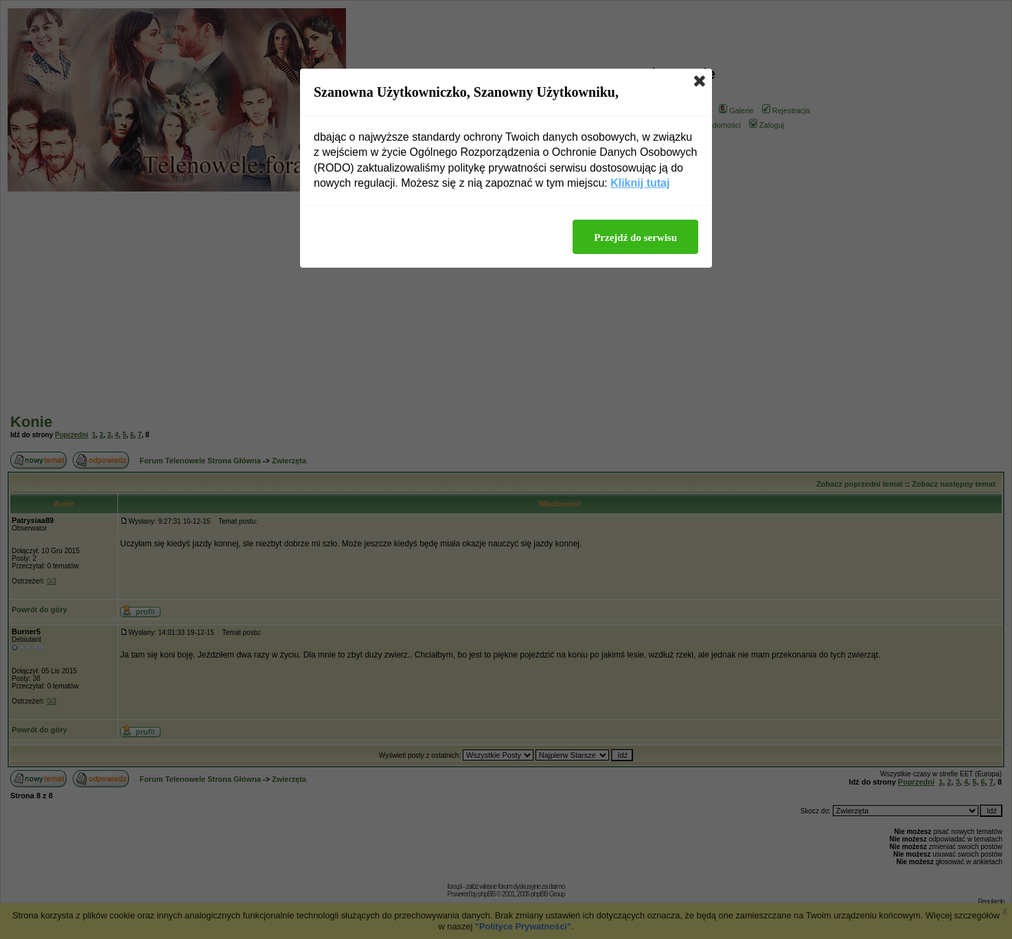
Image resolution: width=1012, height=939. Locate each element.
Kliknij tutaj (639, 183)
